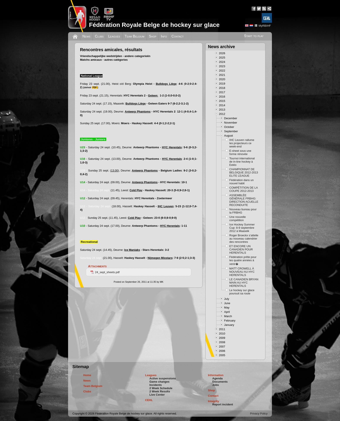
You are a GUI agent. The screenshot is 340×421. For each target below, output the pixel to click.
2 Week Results (159, 391)
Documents (220, 381)
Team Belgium (134, 36)
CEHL (149, 400)
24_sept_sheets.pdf (104, 272)
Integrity (213, 401)
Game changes (159, 381)
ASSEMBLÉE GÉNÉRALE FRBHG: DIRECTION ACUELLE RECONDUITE (243, 200)
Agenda (217, 378)
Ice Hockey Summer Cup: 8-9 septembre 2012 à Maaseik (242, 228)
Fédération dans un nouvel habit (241, 181)
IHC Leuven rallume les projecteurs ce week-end (241, 143)
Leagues (114, 36)
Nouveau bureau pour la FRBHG (243, 211)
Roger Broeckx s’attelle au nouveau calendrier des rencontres (243, 238)
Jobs (215, 385)
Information (216, 375)
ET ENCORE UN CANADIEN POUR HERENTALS (241, 249)
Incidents (155, 385)
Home (87, 375)
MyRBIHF (265, 25)
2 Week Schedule (160, 388)
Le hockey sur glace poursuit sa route (242, 292)
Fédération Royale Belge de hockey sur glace (154, 24)
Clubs (99, 36)
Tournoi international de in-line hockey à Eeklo (242, 161)
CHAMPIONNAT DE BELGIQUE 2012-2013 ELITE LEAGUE (243, 172)
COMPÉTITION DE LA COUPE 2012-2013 (243, 189)
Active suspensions (162, 378)
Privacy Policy (259, 413)
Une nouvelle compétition (237, 218)
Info (164, 36)
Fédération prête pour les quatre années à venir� (243, 260)
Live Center (157, 394)
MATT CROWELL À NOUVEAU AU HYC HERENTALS (242, 272)
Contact (178, 36)
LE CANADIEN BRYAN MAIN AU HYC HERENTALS (243, 282)
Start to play (253, 36)
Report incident (222, 404)
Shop (153, 36)
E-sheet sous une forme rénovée (240, 152)
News (86, 36)
